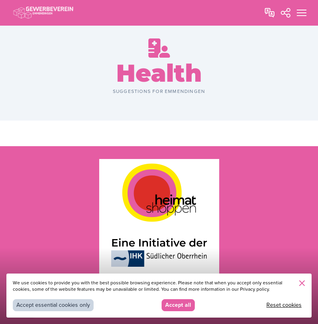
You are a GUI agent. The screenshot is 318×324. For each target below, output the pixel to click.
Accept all (178, 305)
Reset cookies (284, 305)
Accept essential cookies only (53, 305)
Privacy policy (254, 289)
